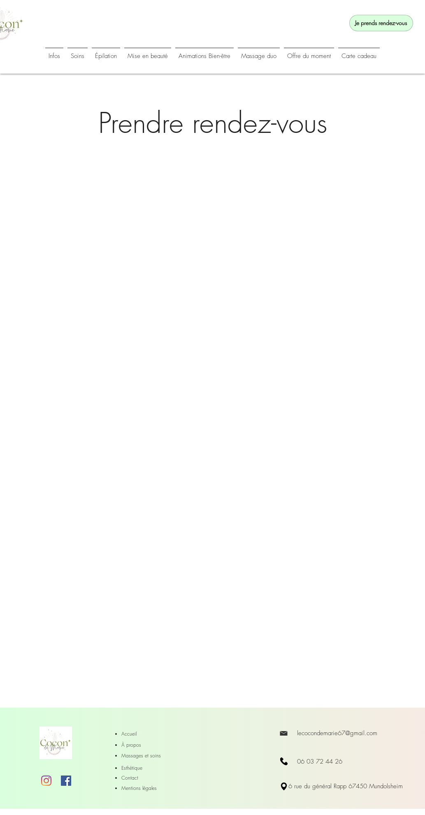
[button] (204, 52)
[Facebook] (66, 781)
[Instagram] (46, 781)
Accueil (129, 733)
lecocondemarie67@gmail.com (337, 733)
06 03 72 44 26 (319, 761)
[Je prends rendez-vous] (381, 23)
